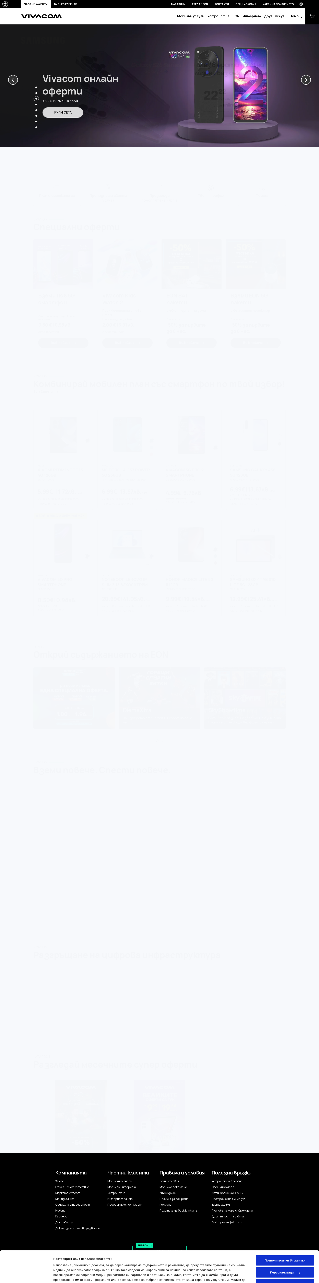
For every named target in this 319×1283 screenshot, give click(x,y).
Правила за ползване (174, 1199)
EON (236, 16)
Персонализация (285, 1251)
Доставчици (64, 1222)
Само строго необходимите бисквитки (285, 1265)
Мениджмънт (64, 1199)
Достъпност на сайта (228, 1216)
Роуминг (165, 1204)
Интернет (252, 16)
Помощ (296, 16)
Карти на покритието (278, 4)
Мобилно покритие (173, 1187)
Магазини (178, 4)
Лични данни (168, 1193)
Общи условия (245, 4)
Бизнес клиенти (65, 4)
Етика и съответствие (72, 1187)
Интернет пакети (120, 1199)
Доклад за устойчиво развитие (77, 1228)
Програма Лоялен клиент (125, 1204)
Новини (60, 1210)
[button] (13, 80)
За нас (59, 1181)
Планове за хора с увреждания (233, 1210)
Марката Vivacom (67, 1193)
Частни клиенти (36, 4)
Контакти (221, 4)
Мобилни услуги (190, 16)
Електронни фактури (227, 1222)
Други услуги (275, 16)
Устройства (218, 16)
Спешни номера (223, 1187)
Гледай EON (200, 4)
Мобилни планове (119, 1181)
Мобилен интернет (121, 1187)
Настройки (61, 1275)
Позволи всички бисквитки (285, 1239)
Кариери (61, 1216)
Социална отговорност (72, 1204)
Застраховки (221, 1204)
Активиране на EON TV (227, 1193)
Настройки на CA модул (228, 1199)
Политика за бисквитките (178, 1210)
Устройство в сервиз (227, 1181)
